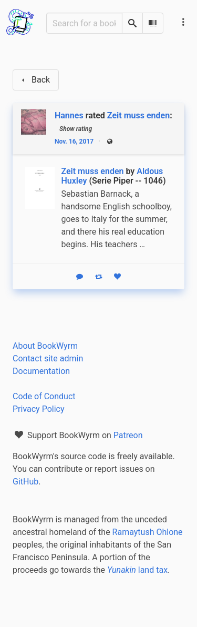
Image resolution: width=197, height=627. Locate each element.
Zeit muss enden (138, 115)
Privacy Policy (39, 409)
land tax (137, 570)
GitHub (25, 482)
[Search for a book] (84, 23)
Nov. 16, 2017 (74, 141)
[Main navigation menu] (183, 22)
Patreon (128, 435)
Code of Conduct (44, 396)
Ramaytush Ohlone (147, 532)
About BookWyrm (45, 346)
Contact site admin (48, 358)
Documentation (41, 371)
